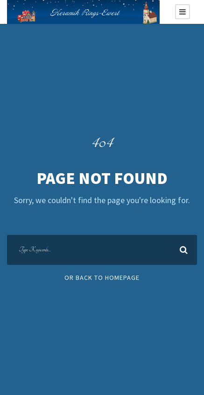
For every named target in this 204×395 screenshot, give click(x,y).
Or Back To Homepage (102, 277)
